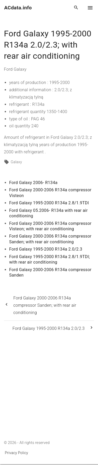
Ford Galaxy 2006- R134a (33, 182)
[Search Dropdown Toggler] (76, 8)
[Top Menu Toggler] (90, 8)
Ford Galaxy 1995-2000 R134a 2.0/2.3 (45, 249)
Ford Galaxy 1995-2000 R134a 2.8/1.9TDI (49, 202)
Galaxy (16, 162)
